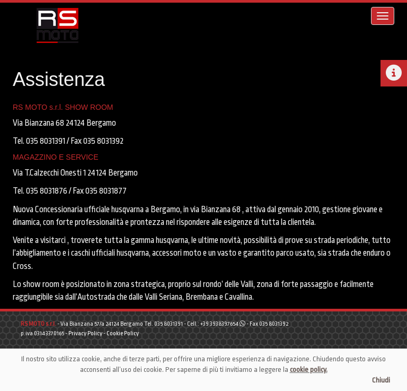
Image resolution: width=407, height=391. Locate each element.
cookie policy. (309, 369)
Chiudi (381, 380)
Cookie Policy (123, 333)
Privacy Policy (85, 333)
